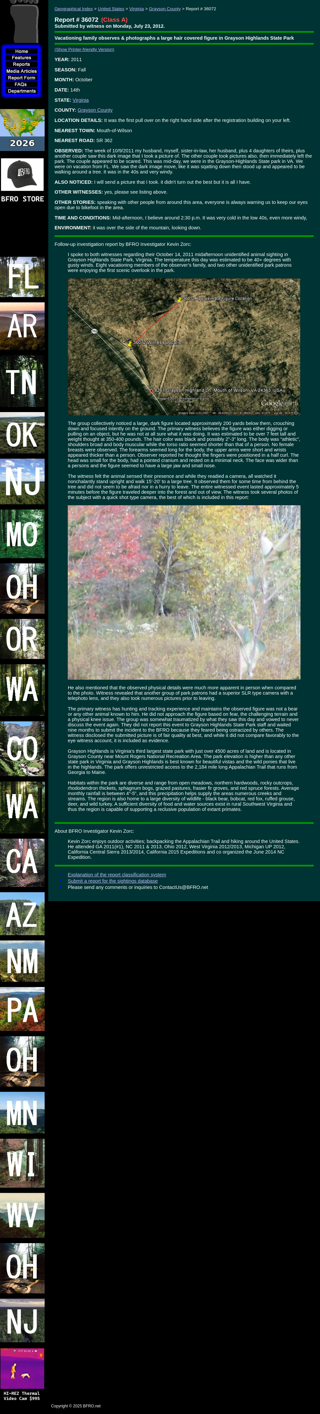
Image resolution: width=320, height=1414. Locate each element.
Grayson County (164, 8)
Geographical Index (74, 8)
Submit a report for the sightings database (113, 881)
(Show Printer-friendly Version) (84, 49)
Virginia (136, 8)
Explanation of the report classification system (117, 874)
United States (111, 8)
